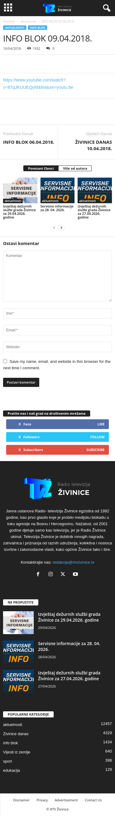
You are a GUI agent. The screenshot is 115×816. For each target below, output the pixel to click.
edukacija (11, 770)
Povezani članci (41, 168)
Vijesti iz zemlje (16, 752)
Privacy (42, 800)
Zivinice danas (16, 733)
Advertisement (66, 800)
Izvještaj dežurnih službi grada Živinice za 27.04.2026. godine (94, 211)
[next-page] (61, 227)
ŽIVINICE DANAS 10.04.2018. (93, 145)
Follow (97, 437)
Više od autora (75, 168)
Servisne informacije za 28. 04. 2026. (57, 208)
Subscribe (95, 449)
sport (7, 761)
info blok (37, 28)
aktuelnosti (28, 21)
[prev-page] (54, 227)
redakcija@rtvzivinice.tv (73, 562)
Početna (9, 21)
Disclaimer (21, 800)
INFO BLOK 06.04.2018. (28, 142)
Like (101, 424)
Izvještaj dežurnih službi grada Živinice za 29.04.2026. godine (19, 211)
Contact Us (93, 800)
